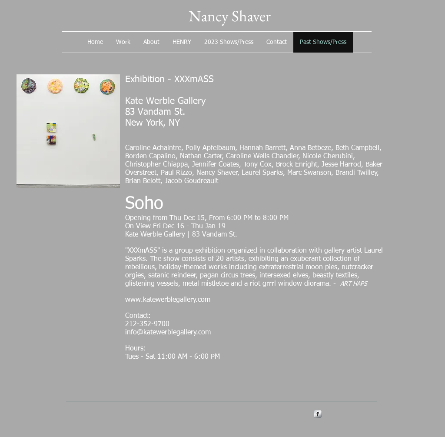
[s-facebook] (318, 414)
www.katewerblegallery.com (167, 300)
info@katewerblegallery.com (168, 332)
